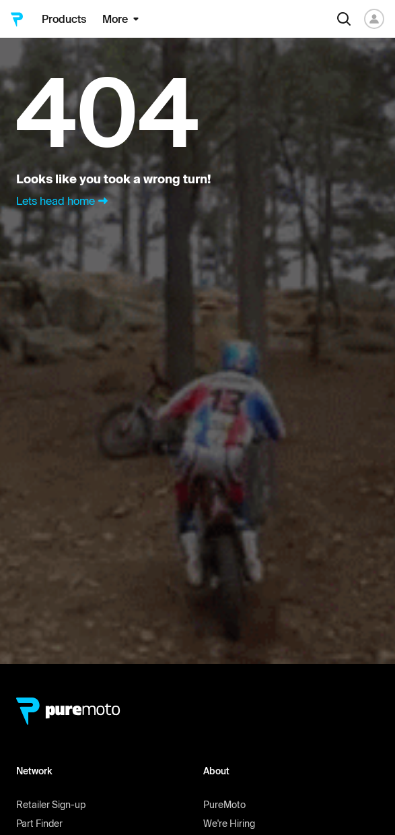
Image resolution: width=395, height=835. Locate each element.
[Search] (344, 19)
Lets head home (63, 201)
